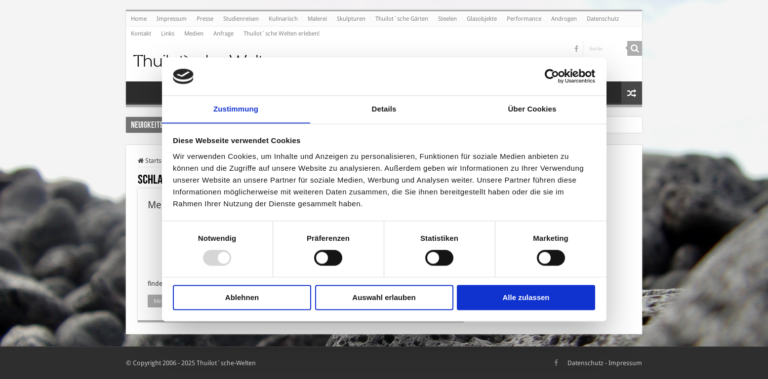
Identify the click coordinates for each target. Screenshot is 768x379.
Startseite (155, 160)
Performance (524, 18)
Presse (205, 18)
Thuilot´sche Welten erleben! (281, 33)
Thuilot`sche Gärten (401, 18)
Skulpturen (351, 18)
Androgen (564, 18)
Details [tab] (384, 109)
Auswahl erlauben (383, 298)
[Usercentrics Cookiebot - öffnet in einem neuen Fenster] (552, 76)
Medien (193, 33)
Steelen (447, 18)
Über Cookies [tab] (532, 109)
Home (139, 18)
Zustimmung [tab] (235, 109)
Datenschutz (603, 18)
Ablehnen (242, 298)
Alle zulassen (525, 298)
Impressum (172, 18)
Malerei (317, 18)
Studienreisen (241, 18)
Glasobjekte (482, 18)
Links (167, 33)
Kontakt (141, 33)
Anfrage (223, 33)
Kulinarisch (283, 18)
